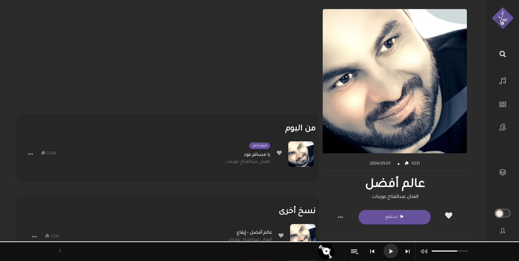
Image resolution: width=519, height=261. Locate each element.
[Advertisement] (167, 60)
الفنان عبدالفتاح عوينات (395, 197)
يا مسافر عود (257, 155)
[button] (340, 217)
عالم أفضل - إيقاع (254, 233)
